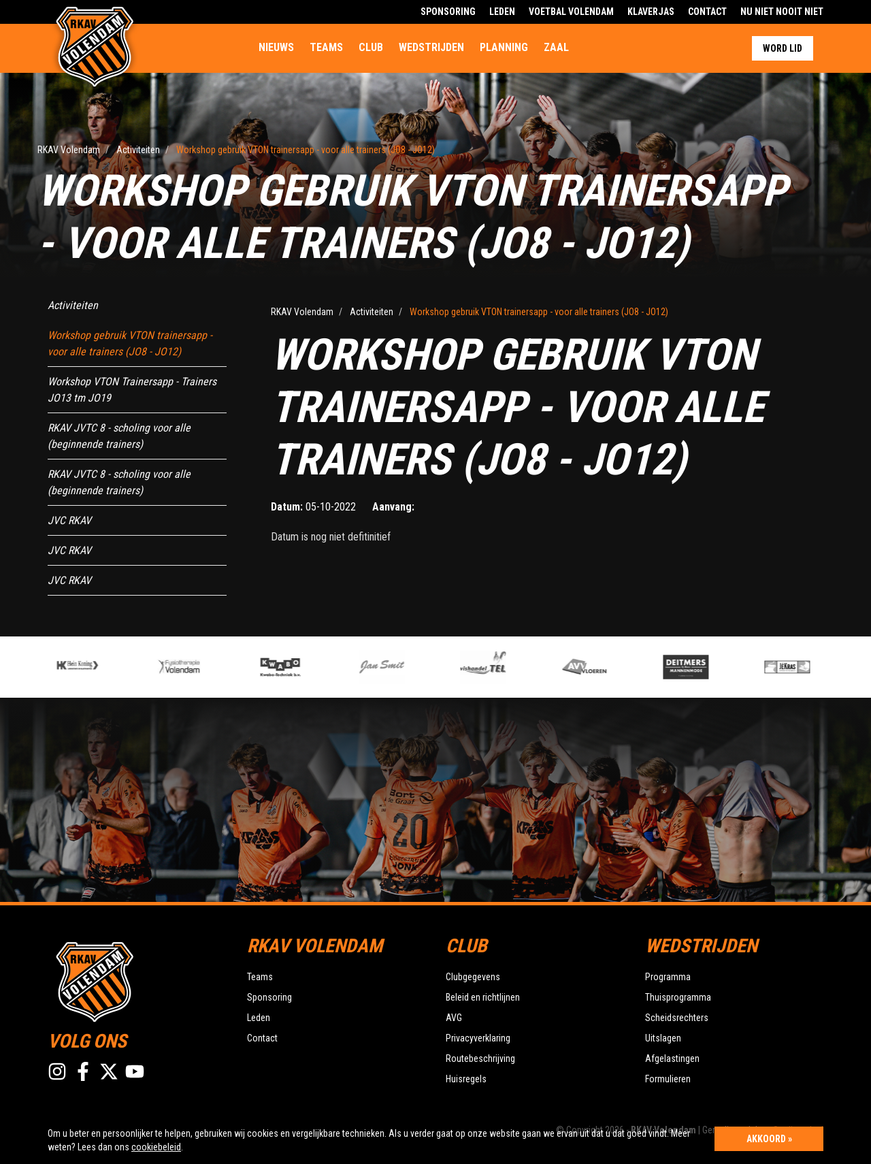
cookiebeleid (156, 1147)
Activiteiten (73, 305)
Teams (326, 47)
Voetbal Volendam (571, 11)
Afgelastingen (672, 1058)
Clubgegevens (473, 976)
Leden (502, 11)
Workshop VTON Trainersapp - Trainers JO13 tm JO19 (132, 389)
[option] (301, 667)
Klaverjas (650, 11)
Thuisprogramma (678, 997)
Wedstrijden (431, 47)
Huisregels (466, 1078)
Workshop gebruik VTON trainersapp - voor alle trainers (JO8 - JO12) (130, 343)
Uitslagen (663, 1038)
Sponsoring (448, 11)
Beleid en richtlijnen (483, 997)
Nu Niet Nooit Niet (781, 11)
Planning (504, 47)
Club (371, 47)
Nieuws (276, 47)
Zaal (556, 47)
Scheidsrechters (676, 1017)
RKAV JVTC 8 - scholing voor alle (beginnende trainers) (119, 436)
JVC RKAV (69, 520)
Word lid (782, 48)
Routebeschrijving (480, 1058)
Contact (707, 11)
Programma (668, 976)
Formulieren (668, 1078)
